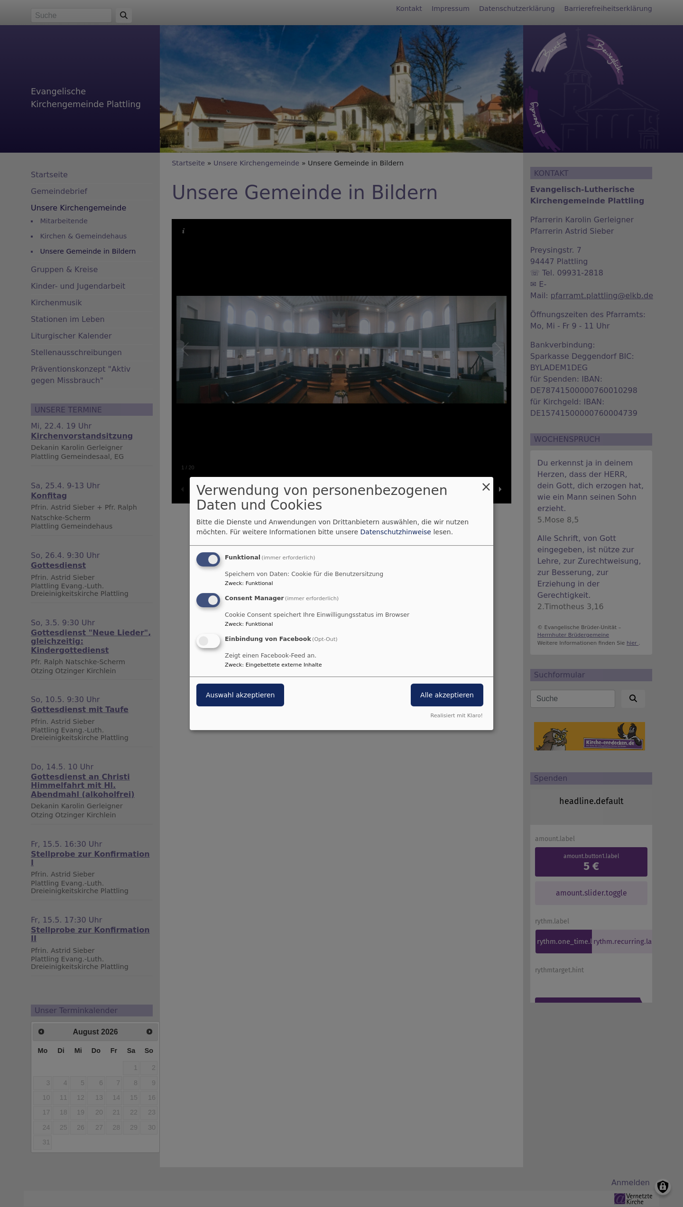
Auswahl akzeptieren (240, 695)
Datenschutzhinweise (395, 532)
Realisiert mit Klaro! (456, 716)
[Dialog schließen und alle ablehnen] (486, 483)
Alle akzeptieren (447, 695)
